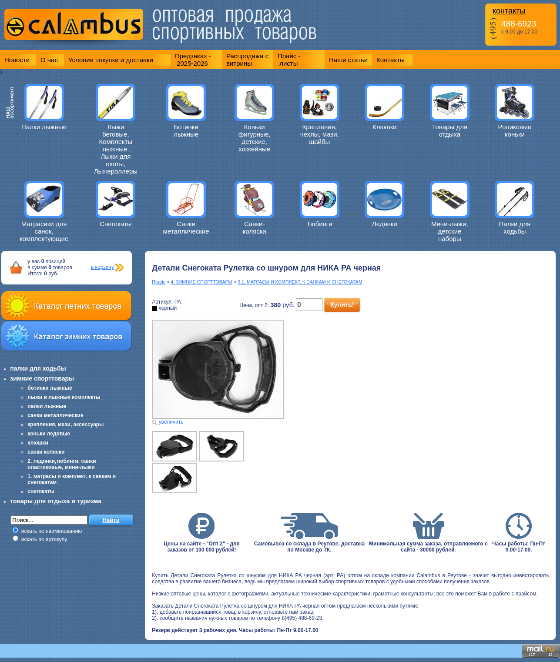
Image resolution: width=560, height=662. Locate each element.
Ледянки (384, 223)
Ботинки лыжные (186, 130)
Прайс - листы (289, 59)
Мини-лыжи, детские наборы (449, 231)
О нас (49, 60)
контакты (509, 11)
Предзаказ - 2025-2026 (193, 59)
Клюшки (384, 126)
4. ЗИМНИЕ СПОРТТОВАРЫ (201, 281)
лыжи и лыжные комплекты (63, 397)
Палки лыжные (44, 126)
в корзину (102, 267)
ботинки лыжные (49, 388)
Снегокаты (116, 223)
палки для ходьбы (38, 368)
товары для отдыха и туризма (55, 501)
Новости (17, 60)
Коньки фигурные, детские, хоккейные (254, 138)
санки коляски (45, 452)
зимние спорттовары (42, 378)
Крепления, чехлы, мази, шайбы (319, 134)
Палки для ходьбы (515, 227)
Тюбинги (319, 223)
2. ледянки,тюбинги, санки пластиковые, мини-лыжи (61, 464)
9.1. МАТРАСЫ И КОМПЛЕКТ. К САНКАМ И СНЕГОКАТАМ (300, 281)
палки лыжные (46, 406)
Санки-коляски (254, 227)
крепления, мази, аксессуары (65, 424)
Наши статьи (348, 60)
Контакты (390, 60)
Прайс (158, 281)
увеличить (171, 422)
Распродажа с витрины (247, 59)
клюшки (37, 443)
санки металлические (55, 415)
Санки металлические (186, 227)
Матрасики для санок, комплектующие (44, 231)
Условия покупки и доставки (110, 60)
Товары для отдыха (449, 130)
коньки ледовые (48, 434)
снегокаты (40, 491)
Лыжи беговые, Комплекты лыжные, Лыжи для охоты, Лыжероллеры (115, 149)
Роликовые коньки (515, 130)
